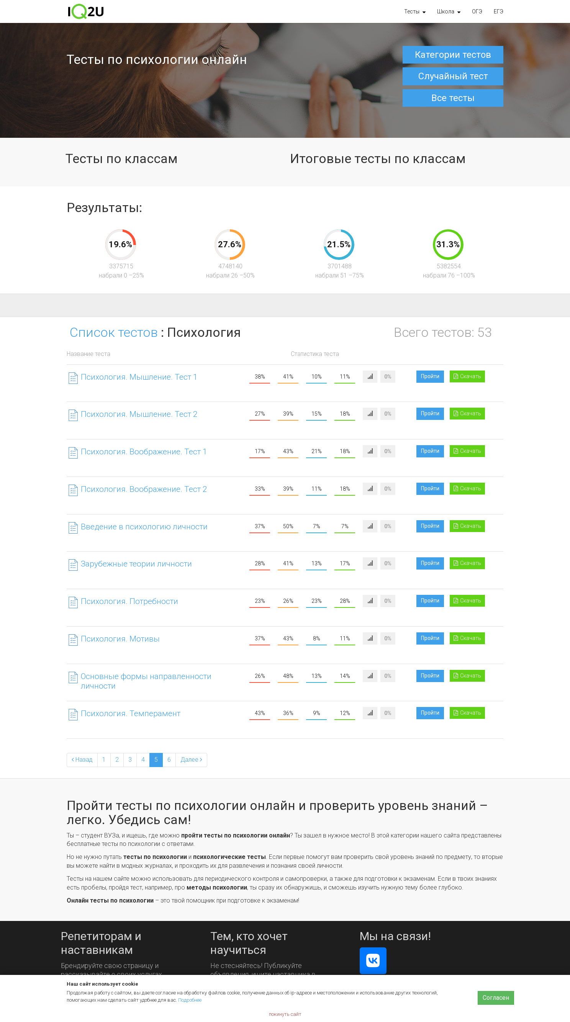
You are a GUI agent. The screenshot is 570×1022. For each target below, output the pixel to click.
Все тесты (453, 98)
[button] (414, 11)
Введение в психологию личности (144, 526)
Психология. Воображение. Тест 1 (144, 451)
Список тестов (114, 332)
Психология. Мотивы (120, 638)
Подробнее (189, 1000)
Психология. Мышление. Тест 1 (139, 377)
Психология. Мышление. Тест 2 (139, 414)
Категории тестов (453, 54)
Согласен (496, 997)
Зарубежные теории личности (136, 563)
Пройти (430, 376)
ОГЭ (477, 11)
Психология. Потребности (129, 601)
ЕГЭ (498, 11)
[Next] (191, 760)
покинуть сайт (285, 1014)
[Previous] (82, 760)
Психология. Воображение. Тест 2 (144, 489)
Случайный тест (453, 76)
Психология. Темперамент (130, 713)
